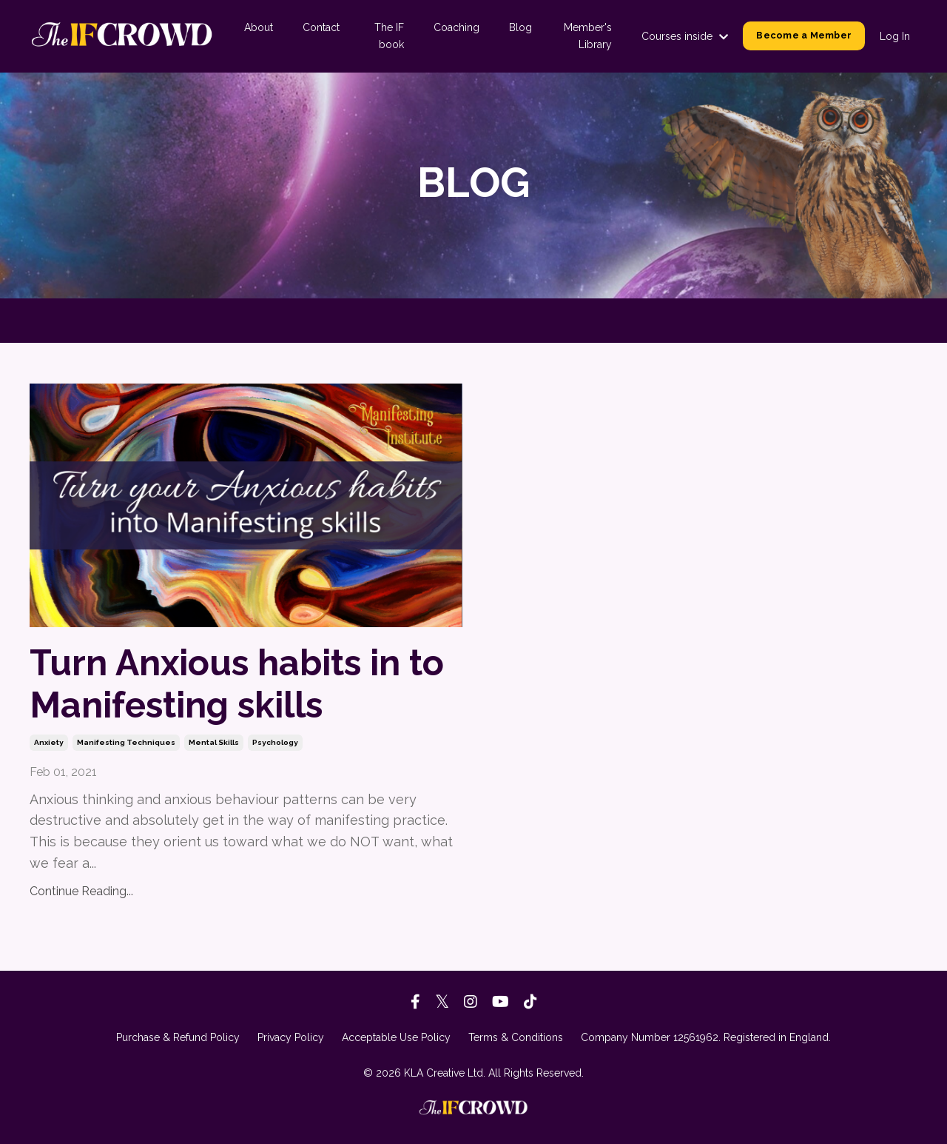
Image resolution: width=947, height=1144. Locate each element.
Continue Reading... (81, 891)
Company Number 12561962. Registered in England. (706, 1037)
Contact (321, 27)
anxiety (49, 742)
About (258, 27)
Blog (520, 27)
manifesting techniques (126, 742)
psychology (275, 742)
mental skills (214, 742)
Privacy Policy (290, 1037)
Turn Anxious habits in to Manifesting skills (237, 684)
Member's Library (588, 35)
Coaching (456, 27)
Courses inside (684, 36)
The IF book (389, 35)
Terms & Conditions (515, 1037)
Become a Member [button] (804, 35)
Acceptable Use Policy (396, 1037)
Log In (895, 36)
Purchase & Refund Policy (178, 1037)
